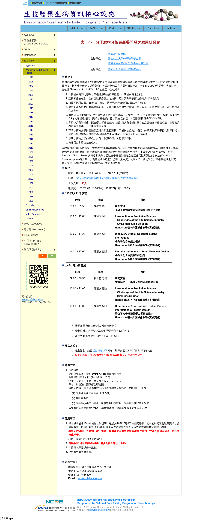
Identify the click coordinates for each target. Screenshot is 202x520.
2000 (30, 192)
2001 (30, 187)
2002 (30, 183)
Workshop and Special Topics (40, 71)
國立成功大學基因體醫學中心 (124, 69)
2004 (30, 174)
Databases (39, 55)
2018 (30, 112)
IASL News (153, 28)
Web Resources (33, 223)
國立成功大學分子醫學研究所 (124, 58)
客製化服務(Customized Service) (36, 42)
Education (39, 60)
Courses (30, 218)
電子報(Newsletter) (34, 229)
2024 (30, 86)
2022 (30, 95)
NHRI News (77, 28)
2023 (30, 90)
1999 (30, 196)
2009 (30, 152)
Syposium (30, 65)
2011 (30, 143)
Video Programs (33, 214)
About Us (39, 34)
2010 (30, 148)
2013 (30, 134)
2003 (30, 179)
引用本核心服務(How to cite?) (33, 242)
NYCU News (96, 28)
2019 (30, 108)
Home (172, 28)
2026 (30, 77)
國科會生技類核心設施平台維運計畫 (128, 63)
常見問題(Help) (39, 249)
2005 (30, 170)
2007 (30, 161)
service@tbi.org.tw (32, 299)
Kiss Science (31, 235)
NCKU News (115, 28)
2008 (30, 156)
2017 (30, 117)
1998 (30, 201)
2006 (30, 165)
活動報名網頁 (100, 350)
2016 (30, 121)
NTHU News (134, 28)
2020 (30, 103)
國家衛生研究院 (117, 54)
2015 (30, 126)
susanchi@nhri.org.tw (90, 478)
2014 (30, 130)
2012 (30, 139)
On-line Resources (35, 209)
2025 (30, 81)
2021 (30, 99)
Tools (39, 49)
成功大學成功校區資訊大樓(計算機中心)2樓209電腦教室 (107, 178)
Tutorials (30, 205)
